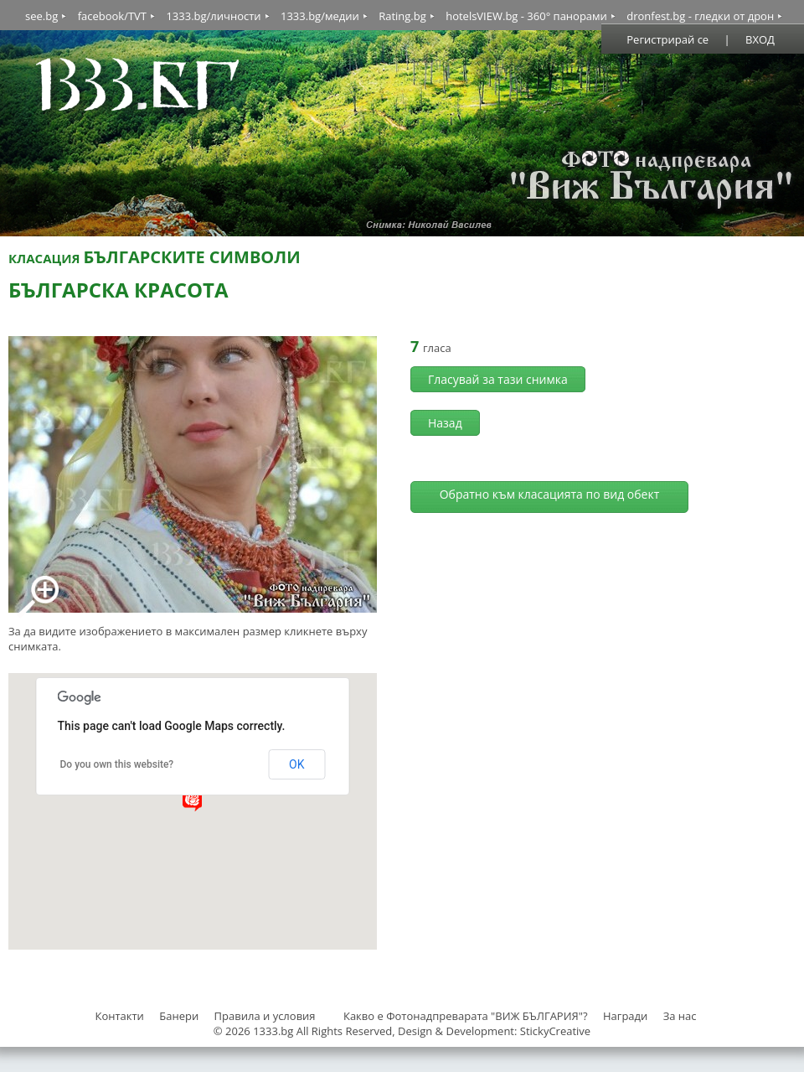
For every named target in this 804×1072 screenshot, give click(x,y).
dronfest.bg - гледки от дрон (700, 15)
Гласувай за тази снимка (498, 379)
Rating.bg (402, 15)
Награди (625, 1015)
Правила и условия (265, 1015)
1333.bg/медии (320, 15)
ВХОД (760, 39)
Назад (445, 423)
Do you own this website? (117, 764)
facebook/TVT (112, 15)
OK (296, 764)
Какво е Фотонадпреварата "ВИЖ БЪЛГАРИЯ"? (465, 1015)
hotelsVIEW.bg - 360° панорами (526, 15)
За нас (680, 1015)
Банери (180, 1015)
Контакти (119, 1015)
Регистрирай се (667, 39)
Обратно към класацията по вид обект (550, 494)
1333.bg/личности (213, 15)
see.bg (41, 15)
